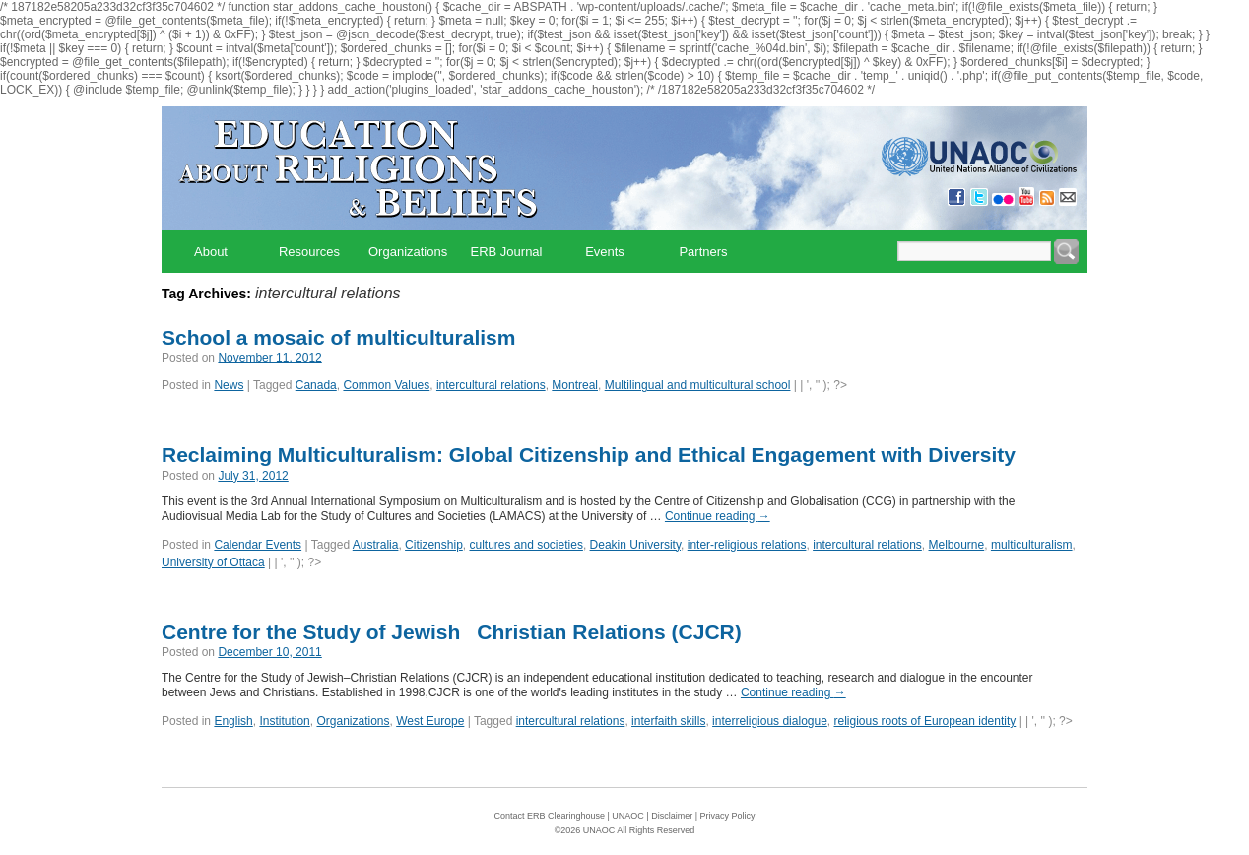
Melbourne (957, 545)
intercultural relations (491, 385)
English (233, 721)
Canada (316, 385)
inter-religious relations (747, 545)
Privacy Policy (728, 816)
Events (604, 251)
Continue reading (717, 516)
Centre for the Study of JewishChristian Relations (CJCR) (452, 632)
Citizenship (434, 545)
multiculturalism (1032, 545)
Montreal (575, 385)
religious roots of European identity (925, 721)
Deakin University (635, 545)
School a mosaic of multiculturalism (338, 337)
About (211, 251)
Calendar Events (257, 545)
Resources (309, 251)
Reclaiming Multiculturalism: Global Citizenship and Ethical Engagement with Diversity (589, 454)
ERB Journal (507, 251)
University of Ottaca (213, 562)
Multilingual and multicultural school (698, 385)
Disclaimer (671, 816)
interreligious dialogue (769, 721)
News (228, 385)
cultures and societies (525, 545)
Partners (703, 251)
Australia (376, 545)
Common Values (386, 385)
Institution (284, 721)
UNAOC (628, 816)
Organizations (407, 251)
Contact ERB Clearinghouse (549, 816)
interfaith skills (668, 721)
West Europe (430, 721)
